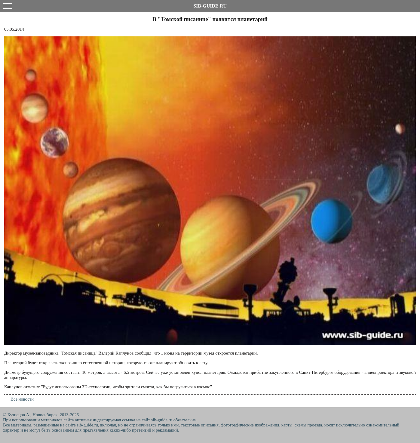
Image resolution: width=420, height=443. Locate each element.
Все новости (22, 399)
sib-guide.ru (161, 419)
